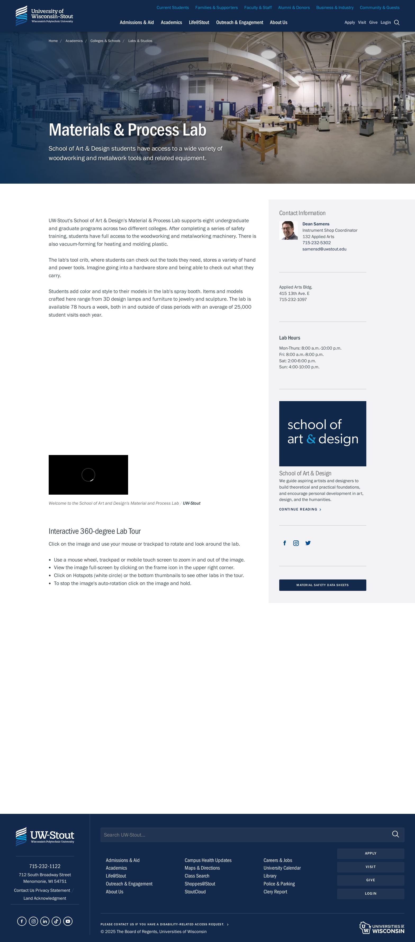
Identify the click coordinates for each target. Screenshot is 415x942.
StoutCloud (195, 892)
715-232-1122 (45, 866)
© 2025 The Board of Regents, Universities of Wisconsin (154, 931)
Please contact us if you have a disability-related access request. (162, 924)
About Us (278, 22)
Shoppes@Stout (200, 884)
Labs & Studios (140, 41)
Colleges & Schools (105, 41)
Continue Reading (298, 509)
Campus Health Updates (208, 860)
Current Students (173, 7)
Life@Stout (199, 22)
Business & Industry (335, 7)
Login (386, 22)
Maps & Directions (202, 868)
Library (270, 876)
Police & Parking (279, 884)
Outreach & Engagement (239, 22)
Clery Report (275, 892)
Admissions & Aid (137, 22)
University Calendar (282, 868)
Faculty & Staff (258, 7)
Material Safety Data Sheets (322, 585)
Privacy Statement (53, 890)
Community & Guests (380, 7)
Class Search (197, 876)
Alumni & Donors (294, 7)
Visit (362, 22)
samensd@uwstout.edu (324, 249)
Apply (350, 22)
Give (373, 22)
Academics (171, 22)
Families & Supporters (216, 7)
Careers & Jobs (278, 860)
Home (53, 41)
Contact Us (24, 890)
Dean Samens (316, 224)
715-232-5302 (317, 242)
